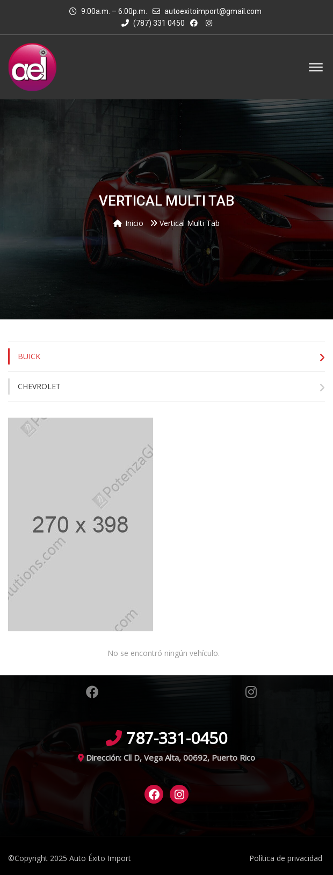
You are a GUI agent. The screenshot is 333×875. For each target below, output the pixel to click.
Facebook (92, 692)
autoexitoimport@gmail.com (213, 11)
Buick (29, 356)
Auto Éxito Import (100, 858)
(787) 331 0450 (153, 23)
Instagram (251, 692)
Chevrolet (39, 386)
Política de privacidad (285, 858)
